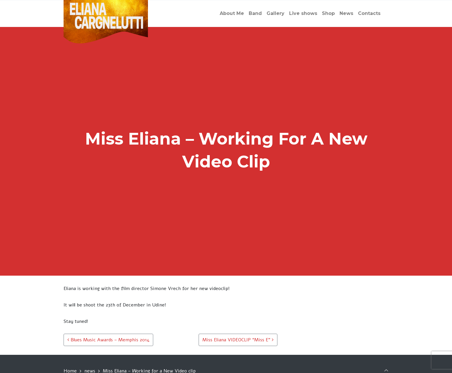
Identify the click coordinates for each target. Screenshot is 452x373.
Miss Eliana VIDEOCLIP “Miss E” (238, 340)
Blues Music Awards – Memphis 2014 (108, 340)
